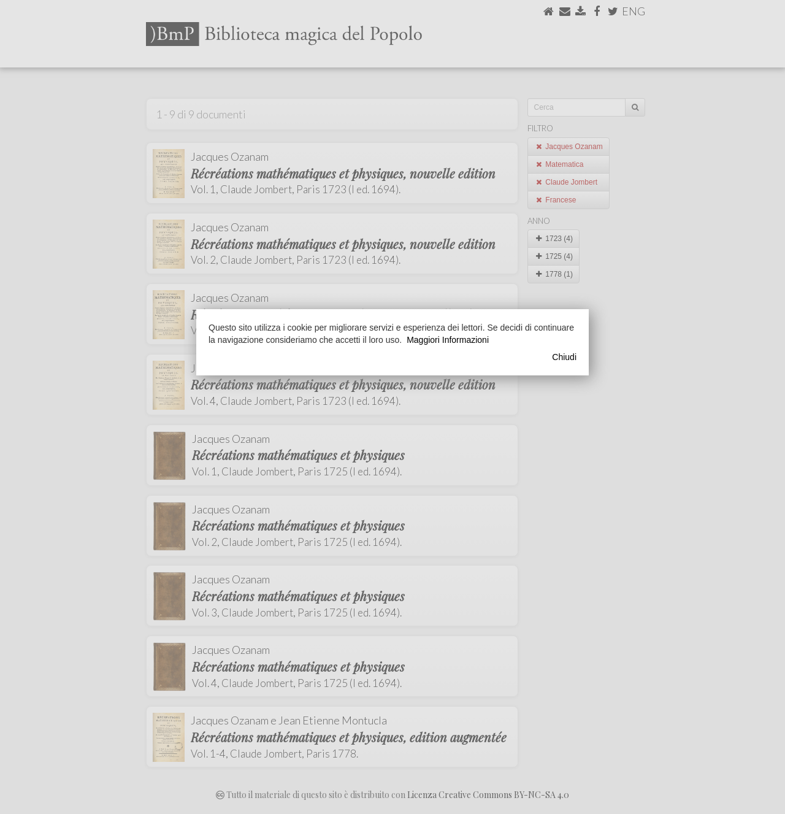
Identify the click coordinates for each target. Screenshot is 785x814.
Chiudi (564, 357)
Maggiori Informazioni (448, 340)
